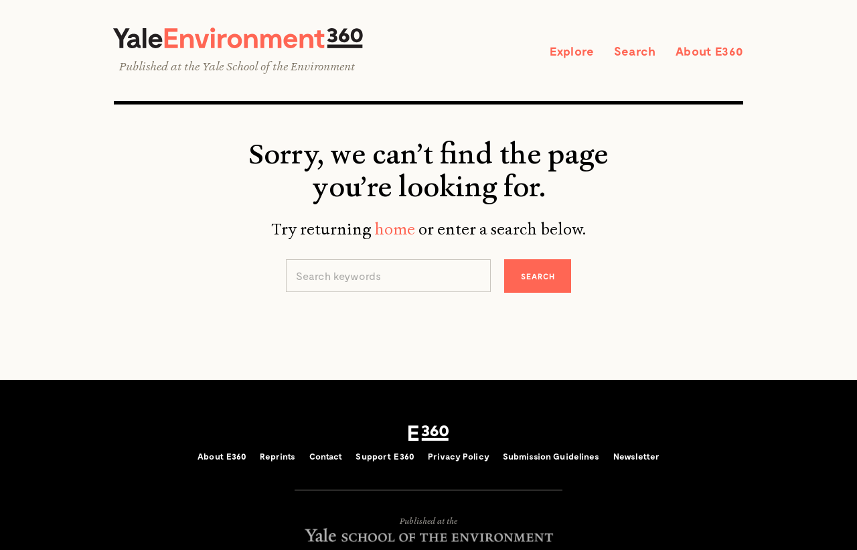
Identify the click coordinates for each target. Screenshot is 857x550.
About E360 (709, 51)
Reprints (277, 456)
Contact (326, 456)
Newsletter (636, 456)
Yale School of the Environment (278, 66)
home (394, 229)
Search (634, 51)
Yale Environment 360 (238, 38)
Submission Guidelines (551, 456)
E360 (428, 433)
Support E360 (385, 456)
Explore (572, 51)
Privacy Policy (458, 456)
